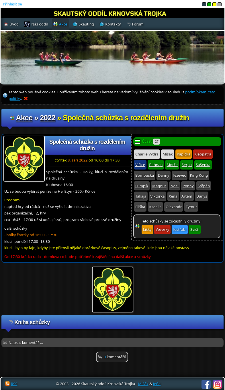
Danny (163, 175)
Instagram (217, 384)
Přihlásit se (12, 4)
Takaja (140, 196)
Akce (24, 117)
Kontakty (113, 24)
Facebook (206, 384)
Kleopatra (202, 154)
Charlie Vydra (147, 154)
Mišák (168, 154)
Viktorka (157, 196)
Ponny (188, 185)
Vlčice (140, 164)
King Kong (199, 175)
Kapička (183, 154)
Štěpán (204, 185)
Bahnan (156, 164)
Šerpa (187, 164)
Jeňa (157, 383)
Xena (173, 196)
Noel (175, 185)
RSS (14, 383)
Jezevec (179, 175)
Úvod (14, 24)
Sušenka (203, 164)
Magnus (159, 185)
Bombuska (144, 175)
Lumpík (141, 185)
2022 (47, 117)
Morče (172, 164)
